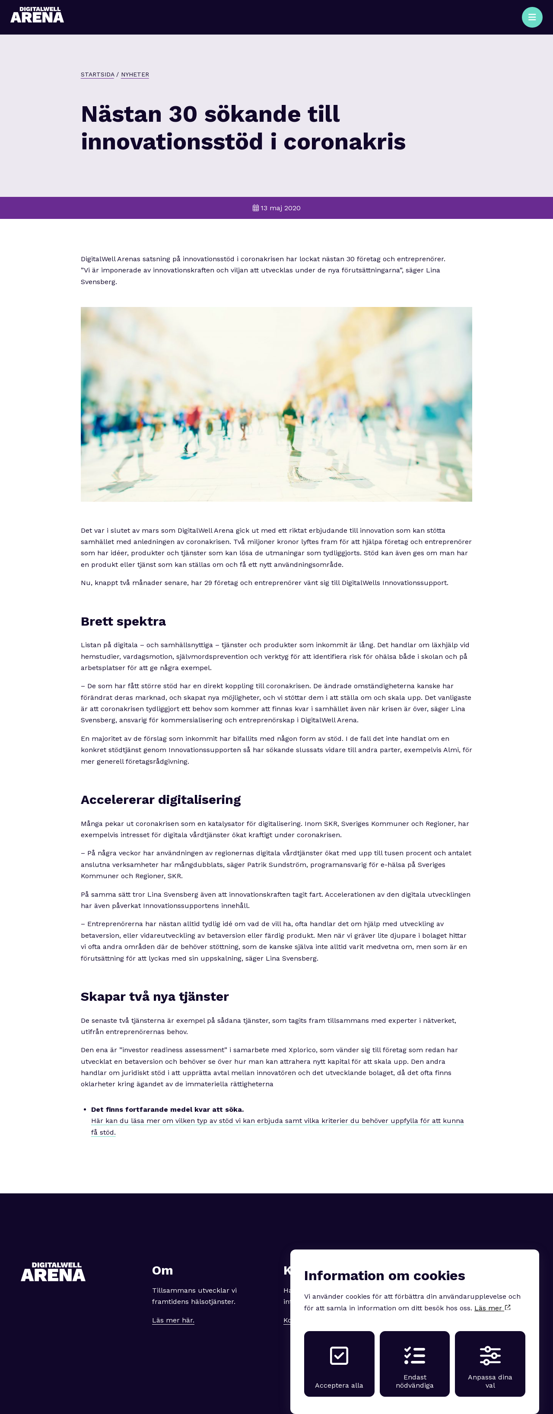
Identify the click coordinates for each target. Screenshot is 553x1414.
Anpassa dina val (490, 1359)
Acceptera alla (339, 1359)
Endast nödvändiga (415, 1359)
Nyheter (135, 74)
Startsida (97, 74)
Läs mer (492, 1300)
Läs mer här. (173, 1320)
